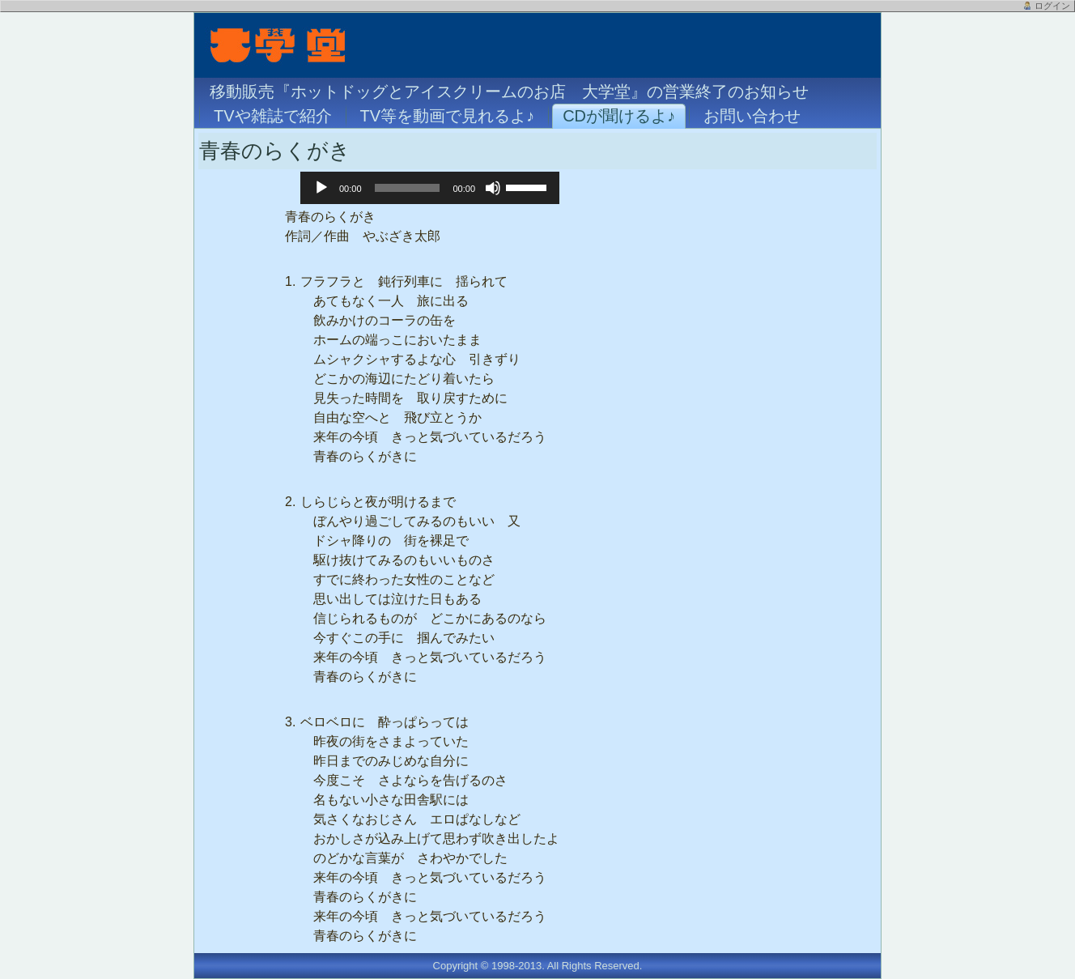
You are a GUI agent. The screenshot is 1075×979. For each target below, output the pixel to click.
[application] (429, 188)
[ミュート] (493, 188)
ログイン (1052, 6)
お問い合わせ (752, 116)
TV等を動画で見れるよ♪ (447, 116)
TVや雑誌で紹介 (273, 116)
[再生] (321, 188)
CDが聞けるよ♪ (619, 116)
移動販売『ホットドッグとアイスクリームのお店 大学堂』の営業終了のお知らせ (509, 91)
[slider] (407, 188)
